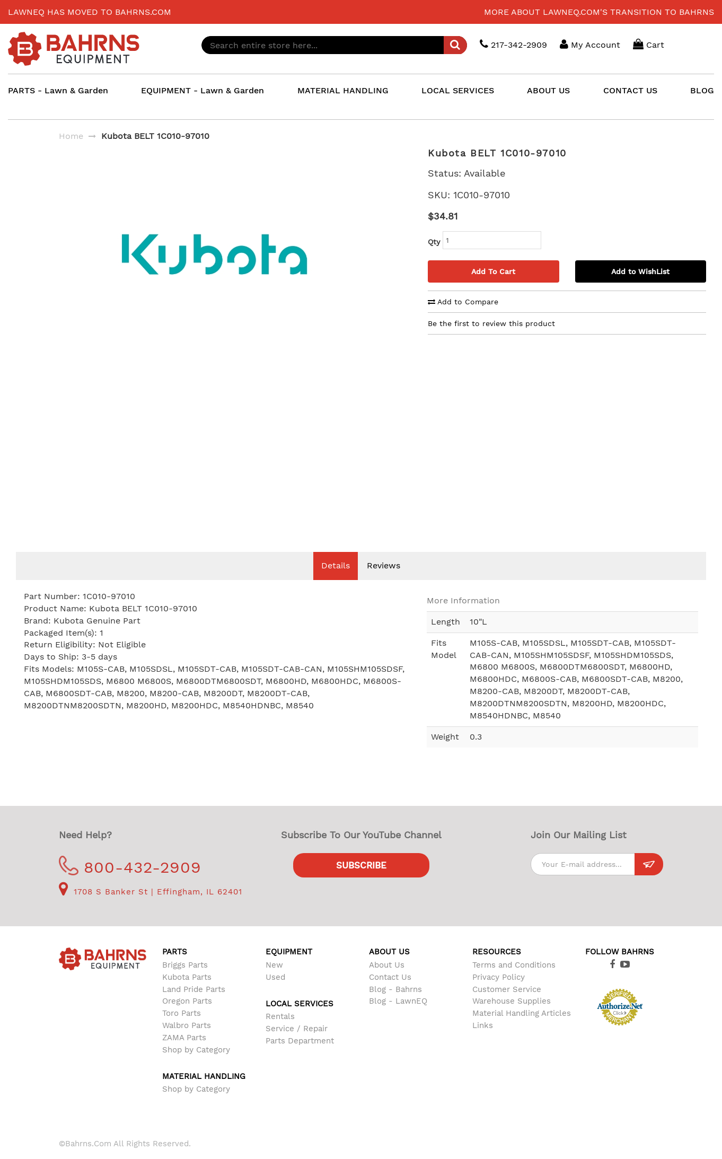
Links (482, 1041)
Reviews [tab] (383, 581)
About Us (386, 981)
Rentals (280, 1032)
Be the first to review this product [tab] (491, 323)
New (274, 981)
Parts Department (300, 1056)
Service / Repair (297, 1044)
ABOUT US (548, 90)
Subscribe (361, 881)
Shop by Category (196, 1065)
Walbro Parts (186, 1041)
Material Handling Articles (521, 1029)
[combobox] (334, 45)
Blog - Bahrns (395, 1005)
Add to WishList (640, 271)
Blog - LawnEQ (398, 1017)
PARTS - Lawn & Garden (58, 90)
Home (71, 136)
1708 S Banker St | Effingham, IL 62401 (150, 907)
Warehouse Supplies (511, 1017)
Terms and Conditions (514, 981)
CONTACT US (630, 90)
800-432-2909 (130, 883)
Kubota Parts (187, 993)
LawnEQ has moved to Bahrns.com (89, 12)
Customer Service (506, 1005)
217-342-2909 (513, 44)
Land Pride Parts (193, 1005)
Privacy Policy (498, 993)
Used (275, 993)
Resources (496, 967)
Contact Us (390, 993)
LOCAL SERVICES (457, 90)
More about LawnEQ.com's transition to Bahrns (599, 12)
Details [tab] (335, 581)
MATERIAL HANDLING (343, 90)
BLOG (702, 90)
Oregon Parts (187, 1017)
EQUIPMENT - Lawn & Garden (202, 90)
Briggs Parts (185, 981)
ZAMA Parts (184, 1053)
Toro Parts (181, 1029)
